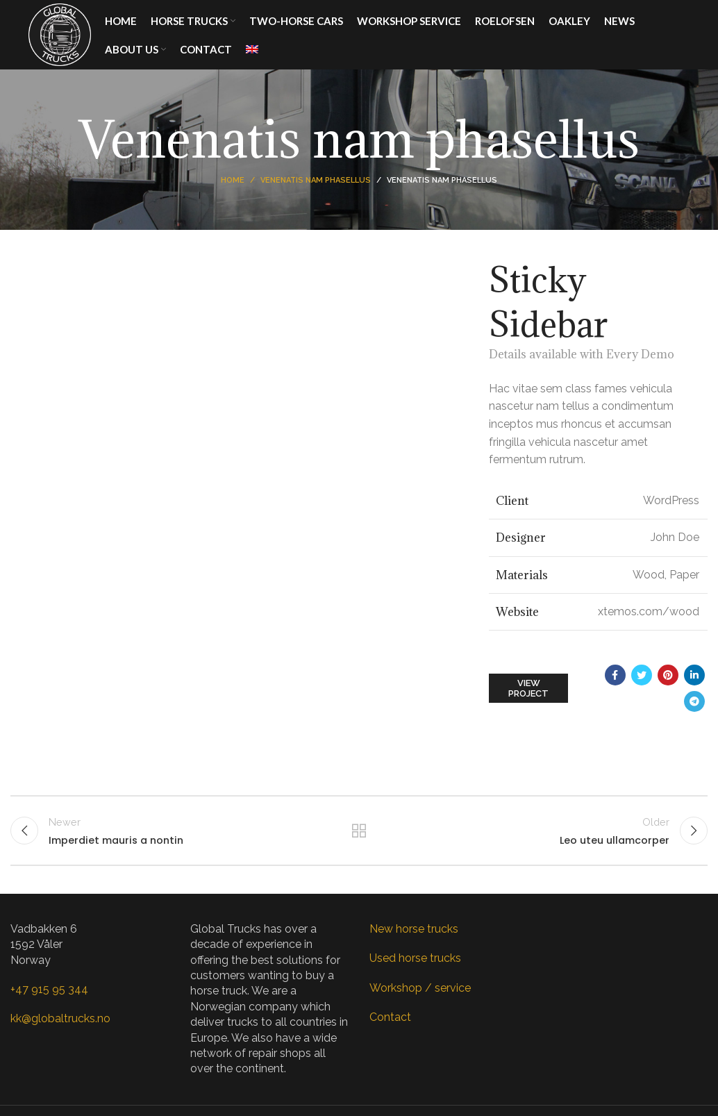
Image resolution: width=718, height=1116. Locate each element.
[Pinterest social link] (668, 675)
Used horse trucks (415, 958)
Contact (390, 1017)
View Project (528, 688)
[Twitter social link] (641, 675)
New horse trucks (413, 928)
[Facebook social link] (615, 675)
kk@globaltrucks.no (60, 1018)
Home (232, 180)
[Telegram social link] (694, 701)
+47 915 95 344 (49, 989)
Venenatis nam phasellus (315, 180)
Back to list (359, 830)
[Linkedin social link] (694, 675)
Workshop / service (420, 987)
